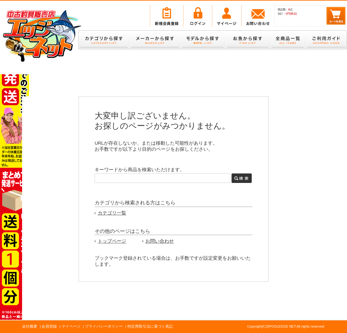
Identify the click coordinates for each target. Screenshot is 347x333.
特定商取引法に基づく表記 (150, 326)
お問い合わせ (159, 241)
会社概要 (29, 326)
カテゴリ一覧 (112, 212)
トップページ (112, 241)
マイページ (71, 326)
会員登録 (49, 326)
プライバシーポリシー (104, 326)
